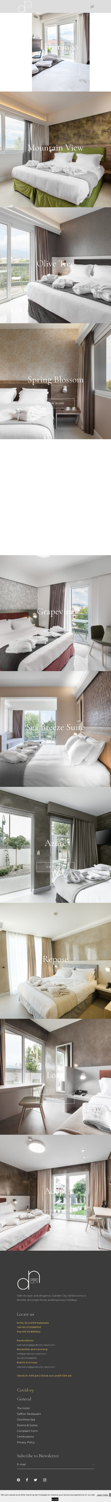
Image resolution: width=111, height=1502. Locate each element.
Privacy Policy (26, 1442)
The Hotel (23, 1408)
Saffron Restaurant (29, 1414)
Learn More (103, 1495)
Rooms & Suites (27, 1425)
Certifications (25, 1436)
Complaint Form (27, 1431)
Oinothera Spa (26, 1419)
